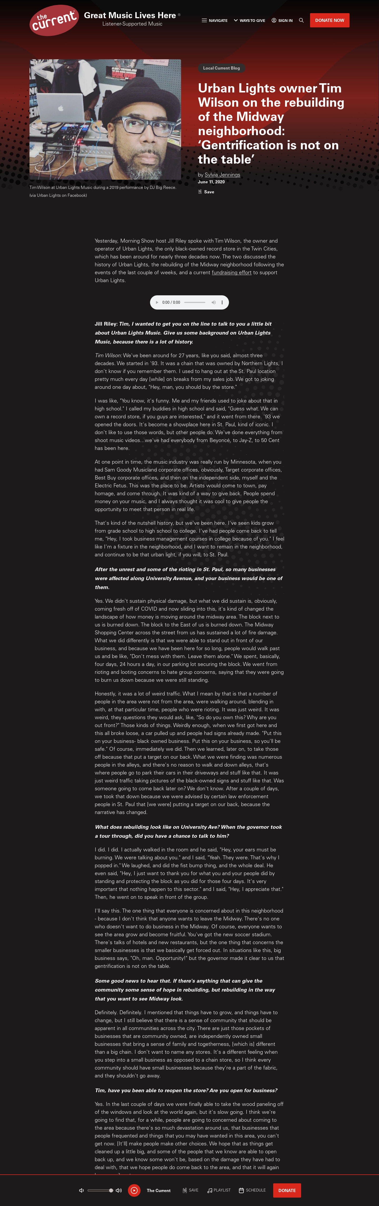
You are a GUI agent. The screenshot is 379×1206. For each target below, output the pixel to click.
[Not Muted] (81, 1190)
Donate (287, 1190)
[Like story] (206, 191)
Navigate (215, 20)
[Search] (301, 20)
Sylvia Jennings (222, 175)
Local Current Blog (221, 68)
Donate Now (329, 20)
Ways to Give (249, 20)
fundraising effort (232, 273)
